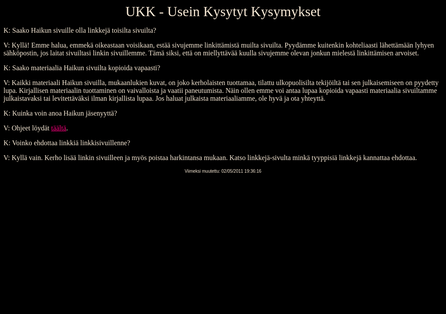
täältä (58, 128)
